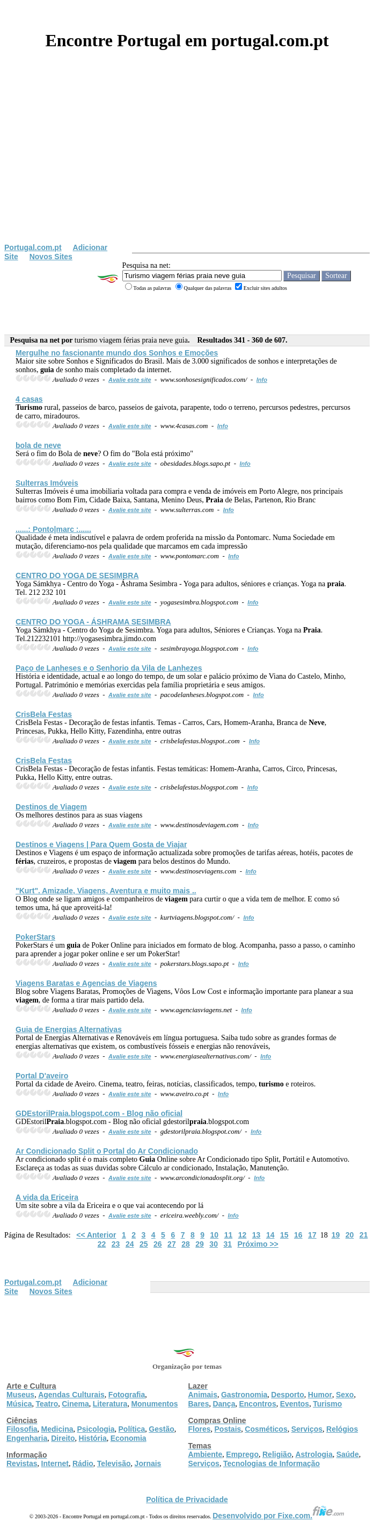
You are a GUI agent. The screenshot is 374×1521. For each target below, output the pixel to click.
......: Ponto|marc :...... (53, 529)
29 (199, 1244)
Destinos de (51, 806)
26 (157, 1244)
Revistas (22, 1463)
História (93, 1438)
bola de (38, 445)
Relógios (342, 1429)
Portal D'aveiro (42, 1075)
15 (284, 1235)
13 (256, 1235)
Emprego (242, 1454)
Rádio (82, 1463)
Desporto (287, 1394)
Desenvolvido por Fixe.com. (278, 1515)
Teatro (46, 1403)
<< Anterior (96, 1235)
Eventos (294, 1403)
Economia (128, 1438)
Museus (20, 1394)
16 (298, 1235)
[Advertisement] (187, 162)
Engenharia (26, 1438)
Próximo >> (258, 1244)
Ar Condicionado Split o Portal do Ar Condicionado (107, 1151)
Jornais (148, 1463)
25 (144, 1244)
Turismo (327, 1403)
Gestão (161, 1429)
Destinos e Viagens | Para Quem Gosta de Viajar (101, 844)
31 (227, 1244)
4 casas (29, 399)
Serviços (306, 1429)
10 (214, 1235)
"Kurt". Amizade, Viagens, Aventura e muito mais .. (106, 890)
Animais (202, 1394)
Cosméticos (266, 1429)
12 (242, 1235)
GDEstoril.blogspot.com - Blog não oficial (99, 1113)
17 (312, 1235)
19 (336, 1235)
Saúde (347, 1454)
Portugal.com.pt (33, 247)
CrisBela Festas (44, 714)
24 (130, 1244)
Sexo (345, 1394)
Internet (55, 1463)
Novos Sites (51, 256)
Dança (223, 1403)
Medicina (57, 1429)
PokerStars (35, 937)
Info (261, 379)
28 (185, 1244)
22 (102, 1244)
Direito (63, 1438)
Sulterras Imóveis (47, 483)
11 (228, 1235)
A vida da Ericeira (47, 1197)
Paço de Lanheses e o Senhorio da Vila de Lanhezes (109, 668)
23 (116, 1244)
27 (171, 1244)
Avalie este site (129, 379)
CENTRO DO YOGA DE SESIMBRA (77, 575)
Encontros (257, 1403)
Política (132, 1429)
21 (364, 1235)
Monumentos (154, 1403)
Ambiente (205, 1454)
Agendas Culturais (71, 1394)
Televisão (114, 1463)
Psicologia (95, 1429)
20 (350, 1235)
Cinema (75, 1403)
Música (19, 1403)
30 (213, 1244)
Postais (228, 1429)
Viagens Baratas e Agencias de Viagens (86, 983)
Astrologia (313, 1454)
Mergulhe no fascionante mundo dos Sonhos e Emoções (117, 353)
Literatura (110, 1403)
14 (270, 1235)
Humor (320, 1394)
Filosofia (22, 1429)
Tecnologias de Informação (271, 1463)
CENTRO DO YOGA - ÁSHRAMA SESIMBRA (93, 621)
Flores (199, 1429)
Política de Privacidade (187, 1499)
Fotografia (126, 1394)
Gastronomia (244, 1394)
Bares (198, 1403)
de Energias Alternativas (69, 1029)
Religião (276, 1454)
